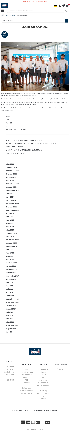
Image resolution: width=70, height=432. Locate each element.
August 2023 (11, 213)
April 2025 (10, 180)
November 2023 (12, 203)
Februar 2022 (11, 263)
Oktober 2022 (11, 243)
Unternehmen (43, 369)
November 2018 (12, 325)
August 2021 (11, 279)
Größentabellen (26, 391)
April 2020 (10, 319)
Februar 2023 (11, 233)
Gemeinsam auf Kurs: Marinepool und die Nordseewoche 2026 (31, 143)
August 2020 (11, 309)
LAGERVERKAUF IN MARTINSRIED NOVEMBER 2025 (24, 150)
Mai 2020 (9, 315)
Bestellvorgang (27, 372)
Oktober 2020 (11, 305)
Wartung (43, 391)
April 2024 (10, 197)
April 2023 (10, 226)
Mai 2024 (9, 194)
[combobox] (35, 11)
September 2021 (12, 276)
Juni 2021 (9, 286)
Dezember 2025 (12, 171)
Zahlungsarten (26, 375)
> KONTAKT (9, 380)
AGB (26, 380)
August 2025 (11, 177)
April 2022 (10, 259)
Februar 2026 (11, 167)
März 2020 (10, 322)
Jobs (43, 377)
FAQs (27, 369)
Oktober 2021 (11, 273)
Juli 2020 (9, 312)
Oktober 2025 (11, 174)
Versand (26, 377)
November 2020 (12, 302)
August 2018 (11, 328)
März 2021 (10, 296)
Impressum (43, 380)
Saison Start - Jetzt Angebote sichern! (35, 1)
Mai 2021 (9, 289)
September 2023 (12, 210)
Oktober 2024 (11, 187)
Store (43, 398)
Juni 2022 (10, 253)
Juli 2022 (9, 250)
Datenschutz (43, 383)
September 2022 (12, 246)
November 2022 (12, 240)
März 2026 (10, 164)
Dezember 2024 (12, 184)
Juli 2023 (9, 217)
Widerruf (26, 383)
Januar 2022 (11, 266)
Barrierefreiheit (43, 385)
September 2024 (13, 190)
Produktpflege (26, 393)
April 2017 (9, 332)
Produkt (9, 123)
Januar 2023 (11, 236)
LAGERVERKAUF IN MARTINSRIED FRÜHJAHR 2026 (24, 140)
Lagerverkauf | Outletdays (16, 129)
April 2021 (9, 292)
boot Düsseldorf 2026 (14, 147)
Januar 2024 (11, 200)
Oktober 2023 (11, 207)
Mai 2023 (9, 223)
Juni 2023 (10, 220)
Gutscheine (26, 388)
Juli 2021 (9, 282)
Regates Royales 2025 (15, 153)
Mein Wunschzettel (63, 5)
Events (8, 119)
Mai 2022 (9, 256)
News (8, 116)
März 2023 (10, 230)
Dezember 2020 (12, 299)
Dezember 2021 (12, 269)
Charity (9, 126)
